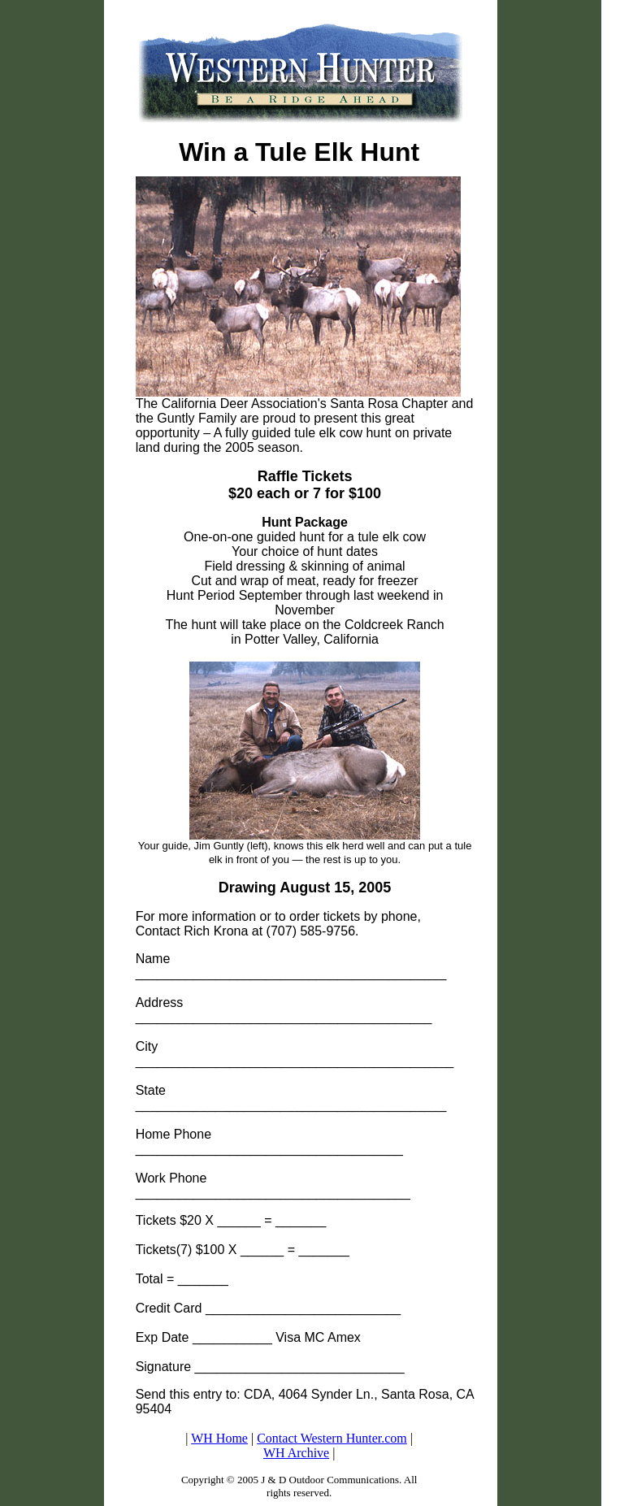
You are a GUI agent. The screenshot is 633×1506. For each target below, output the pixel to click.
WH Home (219, 1438)
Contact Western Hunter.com (332, 1438)
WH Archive (296, 1453)
